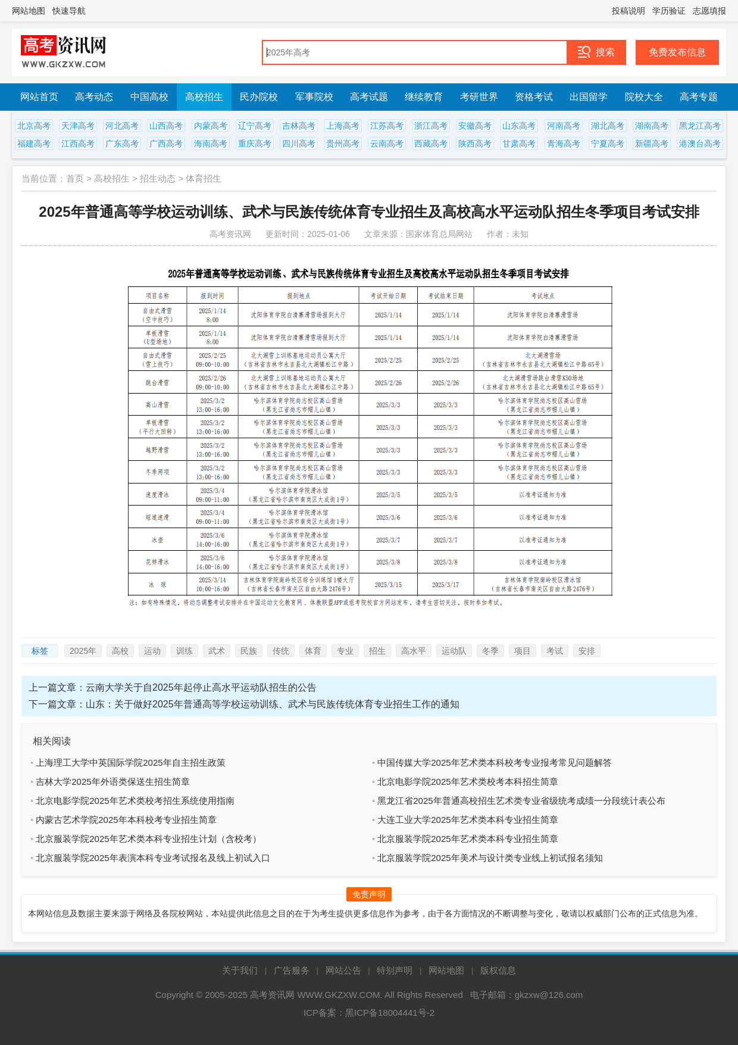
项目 (522, 651)
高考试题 (369, 97)
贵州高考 (342, 143)
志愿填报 (709, 10)
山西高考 (166, 125)
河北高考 (122, 125)
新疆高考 (651, 143)
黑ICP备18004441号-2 (389, 1012)
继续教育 (424, 97)
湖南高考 (651, 125)
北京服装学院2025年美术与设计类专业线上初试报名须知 (489, 858)
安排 (586, 651)
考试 (554, 651)
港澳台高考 (700, 143)
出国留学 (589, 97)
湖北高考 (607, 125)
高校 (120, 651)
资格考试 (534, 97)
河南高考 (563, 125)
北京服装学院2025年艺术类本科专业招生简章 (467, 839)
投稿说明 (628, 10)
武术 (216, 651)
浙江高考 (431, 125)
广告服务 (291, 970)
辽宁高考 (254, 125)
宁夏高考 (607, 143)
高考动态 (94, 97)
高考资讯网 (272, 995)
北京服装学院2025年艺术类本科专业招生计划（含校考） (148, 839)
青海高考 (563, 143)
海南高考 (210, 143)
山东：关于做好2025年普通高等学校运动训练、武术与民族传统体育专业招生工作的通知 (272, 704)
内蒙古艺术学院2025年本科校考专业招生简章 (126, 820)
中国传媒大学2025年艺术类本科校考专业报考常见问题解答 (494, 762)
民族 (248, 651)
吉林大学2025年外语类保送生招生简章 (112, 781)
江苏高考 (387, 125)
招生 (377, 651)
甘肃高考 (519, 143)
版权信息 (498, 970)
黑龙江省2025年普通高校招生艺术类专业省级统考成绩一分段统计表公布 (521, 801)
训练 (184, 651)
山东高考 (519, 125)
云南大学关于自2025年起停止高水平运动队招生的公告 (201, 687)
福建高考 (34, 143)
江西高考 (78, 143)
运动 (152, 651)
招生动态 (158, 178)
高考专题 (699, 97)
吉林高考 (298, 125)
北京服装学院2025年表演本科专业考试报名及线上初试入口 (153, 858)
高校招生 (204, 97)
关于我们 (240, 970)
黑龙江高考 (700, 125)
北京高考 (34, 125)
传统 (281, 651)
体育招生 (203, 178)
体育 (313, 651)
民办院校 (259, 97)
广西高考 (166, 143)
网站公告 (343, 970)
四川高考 (298, 143)
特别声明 (394, 970)
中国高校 (149, 97)
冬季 (490, 651)
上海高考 (342, 125)
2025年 (83, 651)
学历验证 (669, 10)
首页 (75, 178)
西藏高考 (431, 143)
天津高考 (78, 125)
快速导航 (69, 10)
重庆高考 (254, 143)
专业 (345, 651)
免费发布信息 (677, 52)
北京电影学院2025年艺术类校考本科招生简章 (467, 781)
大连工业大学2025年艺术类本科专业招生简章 (467, 820)
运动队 (454, 651)
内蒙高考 (210, 125)
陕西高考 (475, 143)
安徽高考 (475, 125)
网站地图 (28, 10)
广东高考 (122, 143)
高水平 (413, 651)
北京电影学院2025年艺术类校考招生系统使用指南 (135, 801)
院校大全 (644, 97)
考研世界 (479, 97)
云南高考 (387, 143)
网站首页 (39, 97)
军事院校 (314, 97)
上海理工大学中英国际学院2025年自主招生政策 (130, 762)
